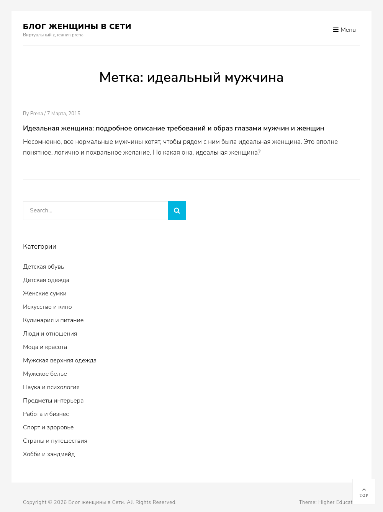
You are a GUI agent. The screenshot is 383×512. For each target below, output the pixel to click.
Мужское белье (45, 374)
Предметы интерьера (53, 400)
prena (36, 113)
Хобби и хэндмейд (49, 454)
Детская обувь (43, 267)
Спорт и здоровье (48, 427)
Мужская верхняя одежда (60, 360)
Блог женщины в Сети (77, 26)
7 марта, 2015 (63, 113)
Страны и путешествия (55, 441)
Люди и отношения (50, 333)
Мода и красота (45, 347)
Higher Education (339, 502)
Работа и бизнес (46, 414)
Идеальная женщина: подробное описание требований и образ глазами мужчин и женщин (173, 128)
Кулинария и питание (53, 320)
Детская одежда (46, 280)
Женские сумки (45, 293)
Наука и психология (51, 387)
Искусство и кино (47, 307)
